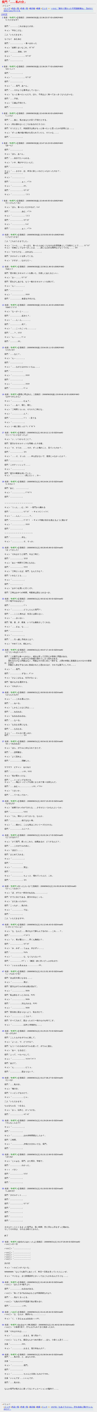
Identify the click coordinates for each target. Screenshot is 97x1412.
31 (3, 547)
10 (3, 235)
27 (3, 432)
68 (3, 1354)
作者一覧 (24, 8)
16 (3, 394)
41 (3, 835)
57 (3, 1242)
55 (3, 1188)
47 (3, 971)
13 (3, 305)
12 (3, 266)
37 (3, 741)
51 (3, 1120)
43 (3, 886)
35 (3, 650)
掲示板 (32, 8)
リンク (44, 8)
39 (3, 801)
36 (3, 692)
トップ (7, 8)
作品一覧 (15, 8)
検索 (38, 8)
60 (3, 1312)
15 (3, 347)
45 (3, 924)
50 (3, 1078)
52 (3, 1154)
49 (3, 1031)
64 (3, 1325)
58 (3, 1282)
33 (3, 599)
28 (3, 481)
